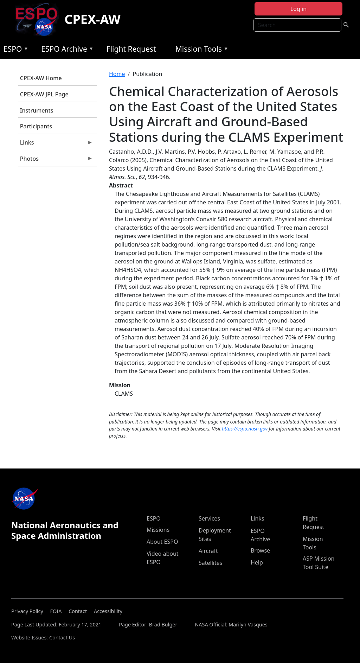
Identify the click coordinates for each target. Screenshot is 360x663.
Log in (298, 9)
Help (257, 562)
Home (117, 74)
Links (55, 144)
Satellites (210, 563)
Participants (36, 126)
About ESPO (162, 542)
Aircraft (208, 551)
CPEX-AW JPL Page (44, 94)
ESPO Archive (66, 50)
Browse (260, 550)
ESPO (14, 50)
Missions (158, 530)
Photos (55, 160)
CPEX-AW (92, 19)
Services (209, 518)
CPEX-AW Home (41, 78)
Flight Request (131, 49)
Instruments (36, 110)
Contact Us (62, 637)
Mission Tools (200, 50)
